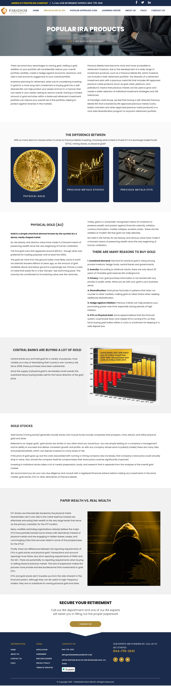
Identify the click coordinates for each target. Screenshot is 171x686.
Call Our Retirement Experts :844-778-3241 (77, 3)
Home (69, 41)
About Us (15, 654)
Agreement (41, 654)
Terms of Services (44, 668)
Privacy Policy (43, 663)
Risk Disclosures (44, 659)
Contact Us (85, 624)
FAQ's (13, 663)
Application (41, 650)
